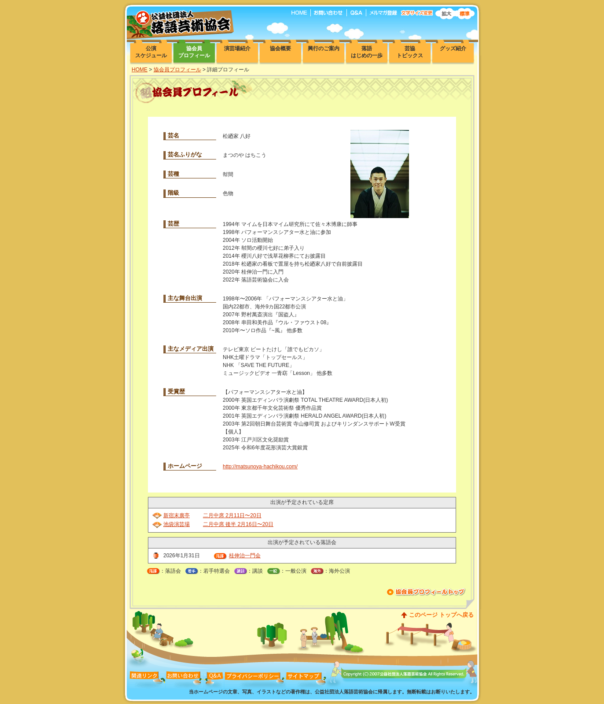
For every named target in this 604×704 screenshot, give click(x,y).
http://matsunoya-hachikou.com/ (260, 466)
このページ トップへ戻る (441, 614)
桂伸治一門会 (245, 555)
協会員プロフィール (177, 70)
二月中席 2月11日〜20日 (232, 515)
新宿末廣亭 (176, 515)
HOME (139, 70)
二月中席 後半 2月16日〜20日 (238, 524)
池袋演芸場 (176, 524)
